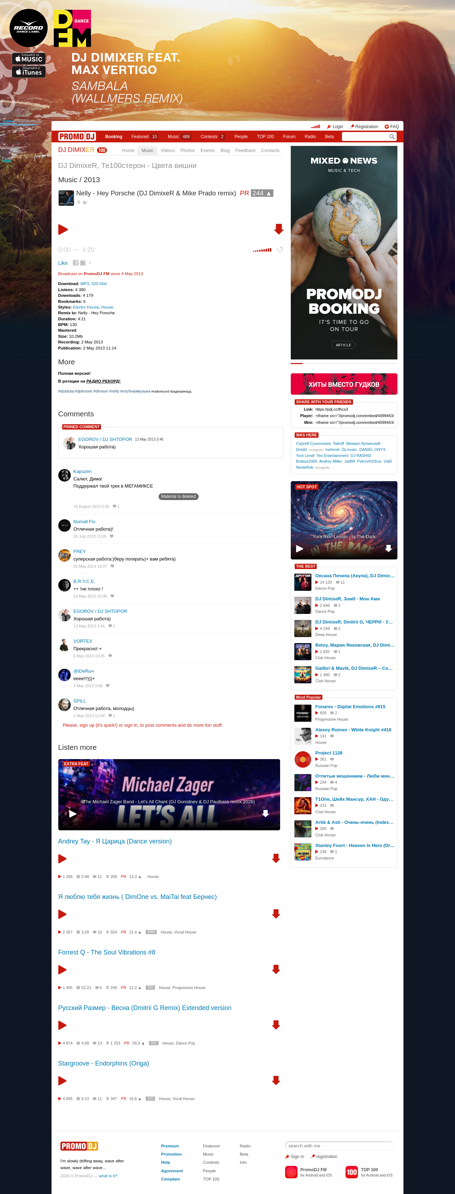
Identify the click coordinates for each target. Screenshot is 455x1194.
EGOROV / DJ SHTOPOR (105, 439)
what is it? (108, 1175)
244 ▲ (262, 193)
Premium (170, 1145)
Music (179, 136)
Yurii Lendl (305, 455)
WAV (151, 931)
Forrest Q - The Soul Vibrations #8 (106, 952)
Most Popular (308, 697)
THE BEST (305, 566)
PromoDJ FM (96, 273)
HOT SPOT (307, 487)
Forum (289, 136)
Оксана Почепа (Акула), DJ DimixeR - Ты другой (355, 575)
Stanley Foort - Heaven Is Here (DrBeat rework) (355, 845)
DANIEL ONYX (372, 449)
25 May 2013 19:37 (90, 566)
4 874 (68, 1043)
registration (326, 1156)
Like (63, 263)
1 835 (325, 651)
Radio (310, 136)
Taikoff (338, 443)
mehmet (332, 449)
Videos (168, 150)
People (241, 136)
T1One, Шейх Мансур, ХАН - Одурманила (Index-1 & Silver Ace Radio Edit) (355, 799)
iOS (329, 1175)
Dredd (301, 449)
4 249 (325, 628)
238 (323, 852)
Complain (170, 1179)
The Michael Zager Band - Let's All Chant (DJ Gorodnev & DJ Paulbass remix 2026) (169, 801)
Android (311, 1175)
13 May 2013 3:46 (89, 626)
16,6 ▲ (135, 1098)
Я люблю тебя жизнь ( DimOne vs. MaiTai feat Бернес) (137, 896)
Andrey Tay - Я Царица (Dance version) (115, 841)
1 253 (116, 1043)
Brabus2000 (306, 461)
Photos (188, 150)
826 (323, 713)
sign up (86, 725)
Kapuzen (83, 471)
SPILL (80, 701)
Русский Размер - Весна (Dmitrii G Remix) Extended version (145, 1007)
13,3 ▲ (135, 876)
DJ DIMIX (76, 149)
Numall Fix (84, 521)
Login (338, 127)
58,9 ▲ (139, 1043)
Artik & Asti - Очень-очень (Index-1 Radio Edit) (355, 822)
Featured (145, 136)
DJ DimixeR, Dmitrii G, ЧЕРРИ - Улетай (355, 622)
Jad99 (349, 461)
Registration (366, 127)
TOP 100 (265, 136)
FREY (80, 551)
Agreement (172, 1170)
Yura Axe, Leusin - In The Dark (344, 536)
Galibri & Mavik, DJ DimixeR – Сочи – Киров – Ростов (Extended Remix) (355, 668)
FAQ (394, 127)
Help (165, 1162)
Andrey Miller (330, 461)
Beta (329, 136)
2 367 (68, 932)
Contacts (270, 150)
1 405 (68, 987)
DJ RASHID (360, 455)
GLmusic (349, 449)
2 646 (325, 605)
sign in (131, 725)
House (107, 307)
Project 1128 (329, 753)
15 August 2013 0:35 (91, 506)
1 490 (325, 675)
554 (114, 932)
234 (323, 782)
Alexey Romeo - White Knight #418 (353, 729)
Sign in (297, 1156)
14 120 (326, 582)
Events (207, 150)
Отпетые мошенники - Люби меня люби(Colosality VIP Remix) (355, 776)
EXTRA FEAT (76, 764)
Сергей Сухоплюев (313, 443)
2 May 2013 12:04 (89, 716)
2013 (92, 179)
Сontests (213, 136)
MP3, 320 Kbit (93, 283)
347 (114, 1098)
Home (128, 150)
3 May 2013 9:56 (88, 686)
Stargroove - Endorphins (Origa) (103, 1063)
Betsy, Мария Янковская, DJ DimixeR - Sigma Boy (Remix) (355, 645)
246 (114, 987)
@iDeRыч (84, 671)
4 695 (68, 1098)
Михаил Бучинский (363, 443)
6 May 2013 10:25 (89, 656)
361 (323, 759)
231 (323, 805)
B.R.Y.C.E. (84, 581)
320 (151, 987)
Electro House (86, 307)
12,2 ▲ (135, 987)
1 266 (68, 876)
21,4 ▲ (135, 932)
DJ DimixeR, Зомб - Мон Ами (347, 598)
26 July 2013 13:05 (90, 536)
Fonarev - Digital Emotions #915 (350, 706)
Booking (113, 136)
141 (323, 736)
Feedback (245, 150)
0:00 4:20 (76, 249)
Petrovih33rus (369, 461)
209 (114, 876)
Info (243, 1162)
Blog (225, 150)
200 (323, 828)
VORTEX (83, 641)
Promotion (171, 1154)
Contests (211, 1162)
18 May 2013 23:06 (90, 596)
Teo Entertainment (332, 455)
